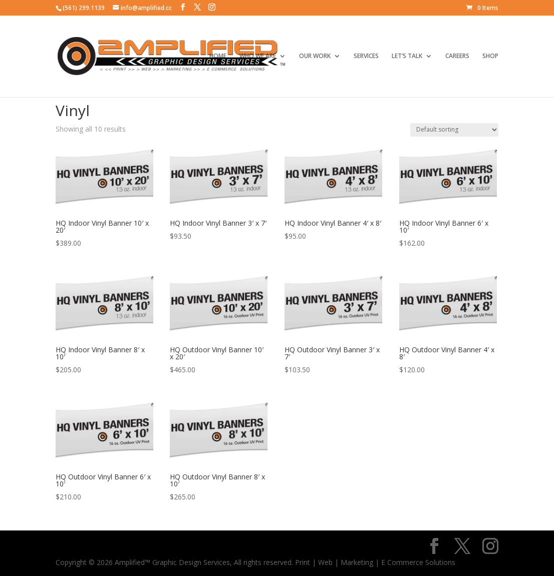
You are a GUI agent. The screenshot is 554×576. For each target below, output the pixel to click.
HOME (217, 56)
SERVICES (366, 56)
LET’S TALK (407, 56)
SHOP (490, 56)
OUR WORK (315, 56)
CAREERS (457, 56)
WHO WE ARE (257, 56)
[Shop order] (454, 130)
